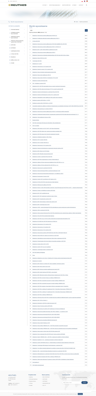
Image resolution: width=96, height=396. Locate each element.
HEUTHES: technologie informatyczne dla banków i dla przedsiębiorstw (46, 122)
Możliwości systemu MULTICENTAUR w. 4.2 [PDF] (42, 103)
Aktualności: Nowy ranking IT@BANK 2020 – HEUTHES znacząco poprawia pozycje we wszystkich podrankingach (55, 328)
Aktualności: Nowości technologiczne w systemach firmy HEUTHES (46, 91)
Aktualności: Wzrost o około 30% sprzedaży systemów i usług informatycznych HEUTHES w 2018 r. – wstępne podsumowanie (57, 187)
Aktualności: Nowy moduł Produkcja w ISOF (41, 322)
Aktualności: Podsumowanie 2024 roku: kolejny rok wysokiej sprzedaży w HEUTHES (49, 241)
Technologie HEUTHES (37, 60)
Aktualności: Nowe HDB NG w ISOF (40, 58)
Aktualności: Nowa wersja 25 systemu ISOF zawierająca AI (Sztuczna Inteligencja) (49, 308)
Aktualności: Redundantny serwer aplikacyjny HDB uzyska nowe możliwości (48, 97)
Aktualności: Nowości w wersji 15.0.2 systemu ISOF (43, 69)
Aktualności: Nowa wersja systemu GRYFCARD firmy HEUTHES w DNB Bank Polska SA (50, 232)
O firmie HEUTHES (36, 41)
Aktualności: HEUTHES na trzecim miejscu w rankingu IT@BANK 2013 (46, 277)
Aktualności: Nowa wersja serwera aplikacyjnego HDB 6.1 (44, 52)
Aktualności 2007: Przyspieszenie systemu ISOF (42, 198)
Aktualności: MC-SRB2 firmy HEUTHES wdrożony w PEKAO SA (45, 221)
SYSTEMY (44, 5)
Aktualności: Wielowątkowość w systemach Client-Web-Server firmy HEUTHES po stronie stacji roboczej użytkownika (56, 353)
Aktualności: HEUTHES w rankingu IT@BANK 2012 (42, 294)
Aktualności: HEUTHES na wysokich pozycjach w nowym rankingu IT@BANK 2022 (49, 283)
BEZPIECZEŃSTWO (66, 5)
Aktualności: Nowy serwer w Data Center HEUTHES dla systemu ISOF (46, 331)
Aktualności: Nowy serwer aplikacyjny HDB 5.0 (42, 75)
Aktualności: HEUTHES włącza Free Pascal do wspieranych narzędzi (46, 134)
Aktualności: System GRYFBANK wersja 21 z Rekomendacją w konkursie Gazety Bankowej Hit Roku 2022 (53, 342)
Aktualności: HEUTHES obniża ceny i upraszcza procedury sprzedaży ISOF (47, 131)
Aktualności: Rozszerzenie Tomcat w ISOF (41, 176)
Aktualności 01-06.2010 (37, 260)
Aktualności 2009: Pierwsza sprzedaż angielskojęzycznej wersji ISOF (46, 269)
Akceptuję (80, 394)
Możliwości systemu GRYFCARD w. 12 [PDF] (41, 100)
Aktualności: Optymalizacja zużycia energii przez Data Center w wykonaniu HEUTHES (49, 238)
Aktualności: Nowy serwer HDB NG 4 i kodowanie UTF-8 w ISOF (45, 77)
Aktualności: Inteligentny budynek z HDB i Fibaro (42, 137)
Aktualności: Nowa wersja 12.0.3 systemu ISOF (42, 224)
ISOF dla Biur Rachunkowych (38, 365)
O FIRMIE (74, 5)
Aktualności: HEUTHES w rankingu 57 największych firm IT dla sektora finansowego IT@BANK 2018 (52, 291)
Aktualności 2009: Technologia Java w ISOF (41, 204)
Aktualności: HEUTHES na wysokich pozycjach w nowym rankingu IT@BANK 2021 (49, 280)
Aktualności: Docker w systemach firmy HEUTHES (42, 156)
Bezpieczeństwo (36, 120)
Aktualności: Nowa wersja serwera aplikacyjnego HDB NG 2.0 (45, 35)
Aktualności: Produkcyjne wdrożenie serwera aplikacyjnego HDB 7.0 (46, 38)
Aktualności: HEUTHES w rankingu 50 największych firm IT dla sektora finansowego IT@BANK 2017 (52, 289)
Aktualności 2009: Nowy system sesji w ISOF (41, 266)
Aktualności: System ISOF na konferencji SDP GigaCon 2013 (44, 179)
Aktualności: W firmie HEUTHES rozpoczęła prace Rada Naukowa (45, 182)
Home (77, 21)
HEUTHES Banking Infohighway (39, 252)
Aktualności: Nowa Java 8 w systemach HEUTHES (42, 167)
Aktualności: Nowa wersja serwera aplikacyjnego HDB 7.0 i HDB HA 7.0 (47, 46)
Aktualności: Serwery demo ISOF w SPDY (41, 244)
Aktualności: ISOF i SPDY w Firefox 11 (40, 300)
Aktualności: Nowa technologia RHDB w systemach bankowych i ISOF (46, 170)
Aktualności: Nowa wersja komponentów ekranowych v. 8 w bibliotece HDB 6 (48, 173)
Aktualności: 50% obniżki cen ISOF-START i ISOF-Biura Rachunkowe (46, 128)
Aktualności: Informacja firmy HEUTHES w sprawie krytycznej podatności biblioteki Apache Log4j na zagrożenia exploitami (57, 297)
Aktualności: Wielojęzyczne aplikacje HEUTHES (42, 184)
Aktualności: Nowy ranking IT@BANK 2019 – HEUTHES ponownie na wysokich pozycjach (50, 325)
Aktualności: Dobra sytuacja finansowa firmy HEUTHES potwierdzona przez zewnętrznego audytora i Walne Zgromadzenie (57, 213)
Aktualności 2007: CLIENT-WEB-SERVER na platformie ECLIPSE (45, 49)
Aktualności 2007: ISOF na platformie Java (41, 193)
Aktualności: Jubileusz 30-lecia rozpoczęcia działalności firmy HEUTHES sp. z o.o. (48, 162)
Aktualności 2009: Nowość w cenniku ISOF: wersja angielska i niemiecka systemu (49, 263)
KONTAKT (81, 5)
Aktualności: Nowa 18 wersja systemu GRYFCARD (43, 306)
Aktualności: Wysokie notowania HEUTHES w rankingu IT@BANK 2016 (46, 356)
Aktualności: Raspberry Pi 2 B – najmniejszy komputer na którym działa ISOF (48, 339)
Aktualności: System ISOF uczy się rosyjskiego (42, 246)
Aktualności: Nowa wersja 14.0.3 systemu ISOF (42, 229)
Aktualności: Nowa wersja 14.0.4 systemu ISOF (42, 145)
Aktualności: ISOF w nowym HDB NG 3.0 (41, 142)
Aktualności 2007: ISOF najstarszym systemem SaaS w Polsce (45, 196)
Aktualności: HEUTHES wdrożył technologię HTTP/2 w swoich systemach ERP (48, 89)
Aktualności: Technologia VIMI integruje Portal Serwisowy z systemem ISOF (47, 345)
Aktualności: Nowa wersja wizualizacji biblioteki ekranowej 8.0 (45, 320)
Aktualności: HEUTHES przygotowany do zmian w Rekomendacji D (46, 159)
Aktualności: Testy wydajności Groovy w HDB (42, 117)
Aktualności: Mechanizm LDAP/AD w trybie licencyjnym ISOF (44, 303)
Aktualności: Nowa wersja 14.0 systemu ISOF (42, 227)
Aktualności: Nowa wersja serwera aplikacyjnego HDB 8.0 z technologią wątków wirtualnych (51, 111)
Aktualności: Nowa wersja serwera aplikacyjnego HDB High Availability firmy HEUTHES (50, 44)
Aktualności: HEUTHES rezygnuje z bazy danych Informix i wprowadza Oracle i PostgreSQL (51, 286)
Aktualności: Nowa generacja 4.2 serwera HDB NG (43, 108)
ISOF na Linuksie (36, 125)
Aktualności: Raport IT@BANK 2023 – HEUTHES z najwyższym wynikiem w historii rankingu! (51, 337)
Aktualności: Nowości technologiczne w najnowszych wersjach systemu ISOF (48, 148)
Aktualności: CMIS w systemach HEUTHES (41, 210)
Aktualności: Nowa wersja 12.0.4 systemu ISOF (42, 66)
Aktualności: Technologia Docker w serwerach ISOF (43, 249)
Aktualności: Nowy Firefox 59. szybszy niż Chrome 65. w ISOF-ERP (46, 235)
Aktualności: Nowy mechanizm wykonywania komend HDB (44, 72)
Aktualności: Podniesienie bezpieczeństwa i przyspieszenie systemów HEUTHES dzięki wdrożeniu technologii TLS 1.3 (56, 114)
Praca (34, 255)
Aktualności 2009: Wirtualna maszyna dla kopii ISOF (43, 153)
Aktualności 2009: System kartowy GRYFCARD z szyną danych (45, 272)
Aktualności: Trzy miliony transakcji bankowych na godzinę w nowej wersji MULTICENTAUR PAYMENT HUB (54, 348)
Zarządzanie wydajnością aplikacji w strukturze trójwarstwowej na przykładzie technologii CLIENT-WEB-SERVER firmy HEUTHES (58, 106)
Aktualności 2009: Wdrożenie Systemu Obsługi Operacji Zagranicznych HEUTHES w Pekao (50, 275)
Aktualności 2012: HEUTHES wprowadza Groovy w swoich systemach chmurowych (49, 86)
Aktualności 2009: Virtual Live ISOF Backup (41, 151)
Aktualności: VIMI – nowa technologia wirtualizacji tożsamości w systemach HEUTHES (50, 351)
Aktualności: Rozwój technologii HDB (40, 80)
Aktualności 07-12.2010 (37, 63)
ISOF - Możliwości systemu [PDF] (39, 83)
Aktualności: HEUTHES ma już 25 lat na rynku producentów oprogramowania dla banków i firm (51, 218)
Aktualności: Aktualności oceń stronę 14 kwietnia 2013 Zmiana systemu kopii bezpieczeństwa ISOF (52, 258)
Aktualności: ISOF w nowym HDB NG (40, 139)
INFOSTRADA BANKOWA (54, 5)
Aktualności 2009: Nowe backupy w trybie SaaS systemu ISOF (45, 201)
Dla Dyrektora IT (36, 362)
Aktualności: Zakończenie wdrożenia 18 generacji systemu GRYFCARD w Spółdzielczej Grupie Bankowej (53, 359)
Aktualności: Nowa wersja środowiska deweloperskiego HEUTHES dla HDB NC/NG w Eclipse (51, 55)
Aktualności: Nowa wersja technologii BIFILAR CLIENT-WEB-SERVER (46, 314)
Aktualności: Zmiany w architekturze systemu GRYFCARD (44, 190)
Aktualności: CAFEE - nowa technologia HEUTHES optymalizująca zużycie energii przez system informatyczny (54, 207)
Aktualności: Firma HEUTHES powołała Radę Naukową (43, 215)
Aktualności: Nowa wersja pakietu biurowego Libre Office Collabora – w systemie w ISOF (50, 311)
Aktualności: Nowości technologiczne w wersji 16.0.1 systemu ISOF (46, 94)
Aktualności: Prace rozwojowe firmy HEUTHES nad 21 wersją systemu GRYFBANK (49, 334)
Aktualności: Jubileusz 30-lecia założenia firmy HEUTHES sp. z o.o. (45, 165)
